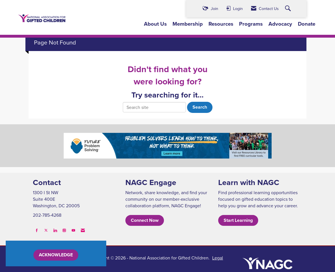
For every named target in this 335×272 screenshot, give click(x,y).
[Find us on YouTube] (73, 230)
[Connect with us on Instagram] (64, 230)
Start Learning (238, 220)
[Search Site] (288, 8)
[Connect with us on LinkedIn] (55, 230)
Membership (187, 24)
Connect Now (145, 220)
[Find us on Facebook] (37, 230)
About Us (155, 24)
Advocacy (280, 24)
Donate (306, 24)
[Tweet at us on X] (46, 230)
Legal (217, 258)
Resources (220, 24)
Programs (251, 24)
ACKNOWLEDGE (56, 254)
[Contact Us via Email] (83, 230)
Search (199, 107)
